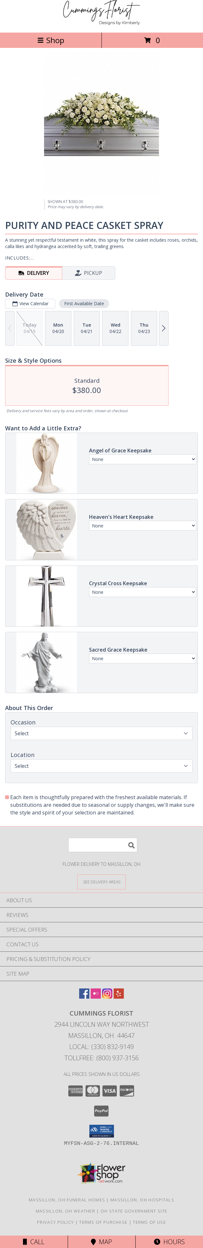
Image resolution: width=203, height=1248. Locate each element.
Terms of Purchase (103, 1222)
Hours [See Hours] (169, 1241)
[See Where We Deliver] (101, 882)
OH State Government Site (134, 1211)
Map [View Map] (101, 1241)
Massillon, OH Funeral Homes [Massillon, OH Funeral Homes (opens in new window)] (67, 1200)
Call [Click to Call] (33, 1241)
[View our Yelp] (119, 996)
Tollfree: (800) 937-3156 (101, 1058)
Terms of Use (149, 1222)
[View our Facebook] (84, 996)
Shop (50, 40)
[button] (101, 1131)
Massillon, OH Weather (65, 1211)
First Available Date (84, 303)
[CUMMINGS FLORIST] (101, 23)
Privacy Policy (55, 1222)
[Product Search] (102, 845)
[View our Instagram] (107, 996)
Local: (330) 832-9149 (101, 1046)
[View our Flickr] (96, 996)
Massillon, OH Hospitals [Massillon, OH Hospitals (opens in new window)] (142, 1200)
